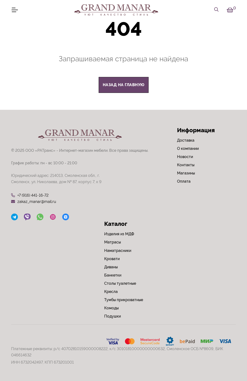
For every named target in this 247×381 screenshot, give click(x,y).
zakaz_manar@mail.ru (33, 202)
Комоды (111, 308)
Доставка (185, 140)
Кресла (111, 291)
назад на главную (123, 85)
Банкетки (112, 275)
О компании (188, 148)
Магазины (186, 173)
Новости (185, 156)
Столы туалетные (120, 283)
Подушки (112, 316)
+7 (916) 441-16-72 (29, 195)
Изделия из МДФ (119, 234)
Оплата (184, 181)
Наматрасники (117, 250)
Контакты (185, 165)
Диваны (111, 267)
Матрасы (112, 242)
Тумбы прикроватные (123, 300)
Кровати (112, 258)
